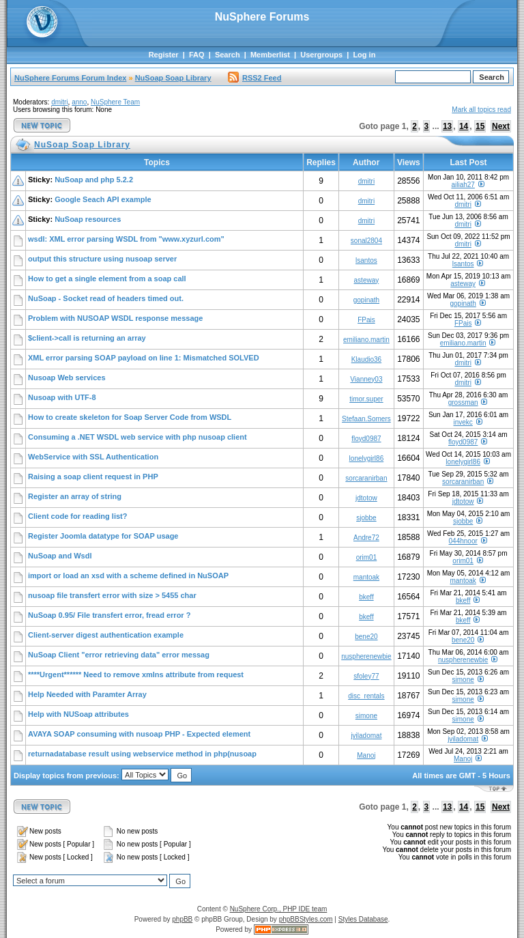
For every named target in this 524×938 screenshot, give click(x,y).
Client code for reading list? (77, 516)
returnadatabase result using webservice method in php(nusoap (142, 754)
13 (447, 126)
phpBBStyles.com (306, 919)
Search (227, 55)
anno (79, 102)
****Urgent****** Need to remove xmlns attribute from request (136, 674)
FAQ (197, 55)
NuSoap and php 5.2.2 (94, 179)
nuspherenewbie (366, 656)
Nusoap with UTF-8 (62, 397)
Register (164, 55)
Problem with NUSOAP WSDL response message (115, 318)
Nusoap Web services (67, 377)
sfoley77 (366, 676)
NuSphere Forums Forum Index (70, 78)
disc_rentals (366, 696)
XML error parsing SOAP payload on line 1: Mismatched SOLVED (143, 358)
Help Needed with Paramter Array (87, 694)
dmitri (59, 102)
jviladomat (366, 735)
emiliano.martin (366, 339)
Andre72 (366, 537)
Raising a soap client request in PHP (93, 476)
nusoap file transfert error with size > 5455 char (112, 595)
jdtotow (366, 498)
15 (480, 126)
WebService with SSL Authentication (93, 457)
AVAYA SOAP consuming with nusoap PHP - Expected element (139, 734)
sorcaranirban (366, 478)
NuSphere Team (115, 102)
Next (501, 126)
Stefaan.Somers (366, 419)
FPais (366, 320)
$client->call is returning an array (87, 338)
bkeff (366, 597)
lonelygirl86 (366, 458)
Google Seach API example (103, 199)
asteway (366, 280)
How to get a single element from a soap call (107, 278)
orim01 (366, 557)
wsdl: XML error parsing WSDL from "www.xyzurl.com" (126, 239)
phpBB (182, 919)
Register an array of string (74, 496)
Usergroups (321, 55)
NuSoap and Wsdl (60, 556)
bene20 (366, 636)
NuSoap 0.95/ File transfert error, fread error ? (109, 615)
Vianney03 (366, 379)
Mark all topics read (481, 109)
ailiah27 (462, 184)
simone (463, 679)
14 (463, 126)
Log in (364, 55)
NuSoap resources (88, 219)
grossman (463, 402)
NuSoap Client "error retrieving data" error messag (118, 655)
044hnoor (463, 541)
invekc (462, 422)
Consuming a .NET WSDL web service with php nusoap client (137, 437)
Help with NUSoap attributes (78, 714)
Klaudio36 (366, 359)
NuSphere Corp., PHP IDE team (279, 909)
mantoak (366, 577)
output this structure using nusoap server (102, 259)
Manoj (366, 755)
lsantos (366, 260)
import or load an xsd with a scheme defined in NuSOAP (128, 575)
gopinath (366, 300)
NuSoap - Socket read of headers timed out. (106, 298)
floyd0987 (366, 438)
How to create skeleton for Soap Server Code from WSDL (129, 417)
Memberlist (270, 55)
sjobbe (366, 518)
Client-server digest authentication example (106, 635)
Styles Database (363, 919)
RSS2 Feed (254, 78)
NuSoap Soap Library (173, 78)
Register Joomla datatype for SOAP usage (103, 536)
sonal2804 (366, 240)
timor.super (366, 399)
